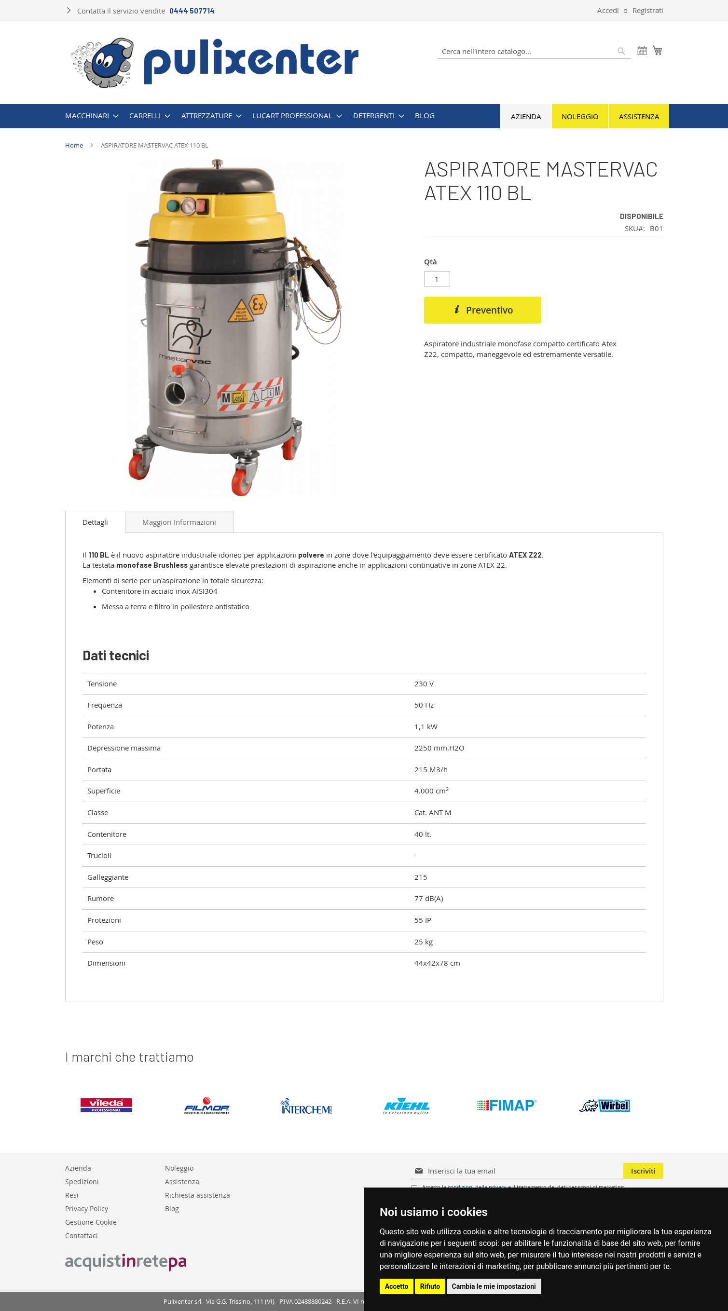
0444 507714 (192, 10)
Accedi (608, 10)
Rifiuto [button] (430, 1286)
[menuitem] (89, 115)
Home (74, 145)
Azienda (526, 116)
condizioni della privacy (477, 1186)
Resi (72, 1194)
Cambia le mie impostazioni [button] (494, 1286)
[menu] (364, 115)
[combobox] (534, 51)
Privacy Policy (86, 1208)
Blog (172, 1208)
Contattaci (81, 1235)
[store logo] (215, 61)
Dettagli (95, 522)
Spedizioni (82, 1181)
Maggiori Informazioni (179, 522)
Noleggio (580, 116)
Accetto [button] (397, 1286)
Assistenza (639, 116)
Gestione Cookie (91, 1221)
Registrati (647, 10)
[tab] (95, 522)
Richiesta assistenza (197, 1194)
